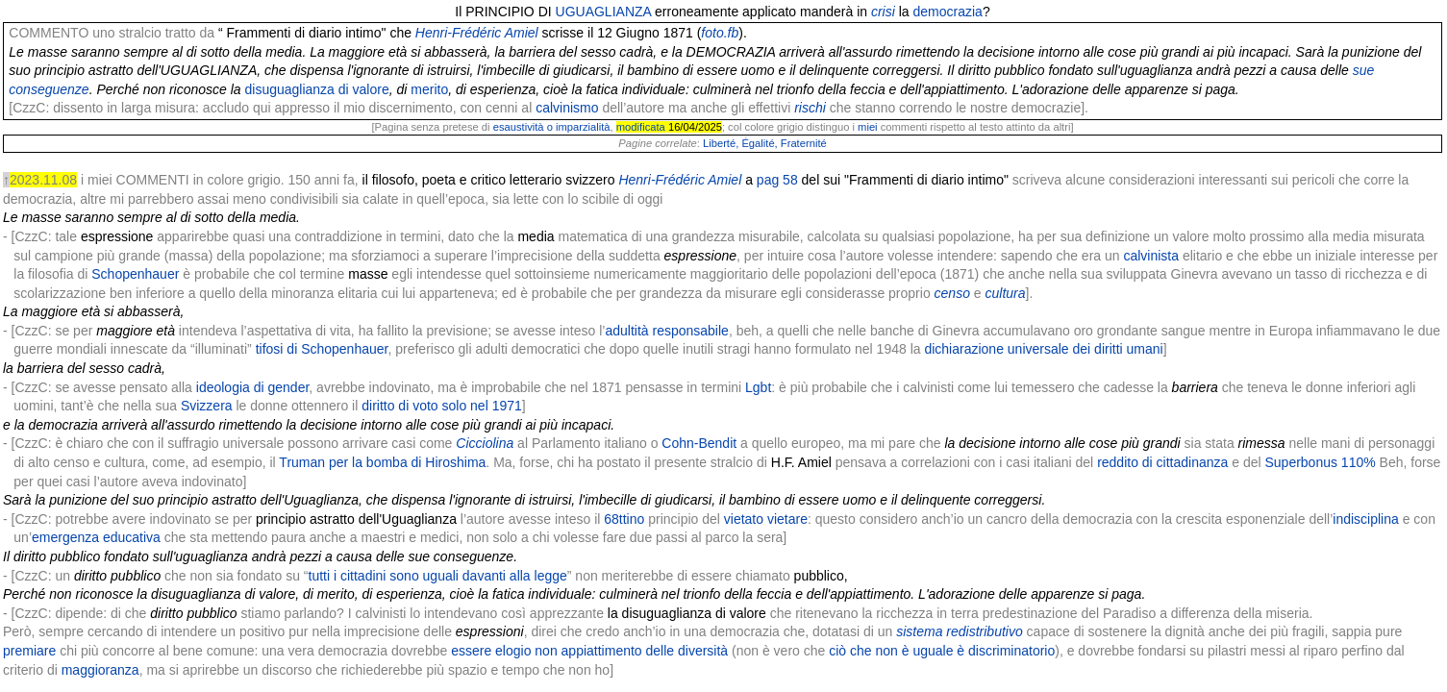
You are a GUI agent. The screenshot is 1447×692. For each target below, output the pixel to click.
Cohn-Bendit (698, 443)
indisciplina (1365, 519)
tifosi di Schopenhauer (322, 349)
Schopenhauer (135, 274)
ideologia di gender (253, 387)
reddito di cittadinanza (1162, 462)
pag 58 (777, 179)
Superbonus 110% (1319, 462)
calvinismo (567, 107)
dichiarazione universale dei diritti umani (1043, 349)
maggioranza (100, 670)
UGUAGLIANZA (604, 11)
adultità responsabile (666, 330)
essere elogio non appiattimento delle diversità (589, 650)
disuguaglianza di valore (317, 89)
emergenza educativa (96, 537)
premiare (29, 650)
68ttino (624, 519)
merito (429, 89)
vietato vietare (766, 519)
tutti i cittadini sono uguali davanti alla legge (438, 575)
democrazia (948, 11)
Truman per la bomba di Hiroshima (382, 462)
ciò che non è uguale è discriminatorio (942, 650)
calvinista (1151, 255)
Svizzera (207, 405)
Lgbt (758, 387)
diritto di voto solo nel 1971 (442, 405)
